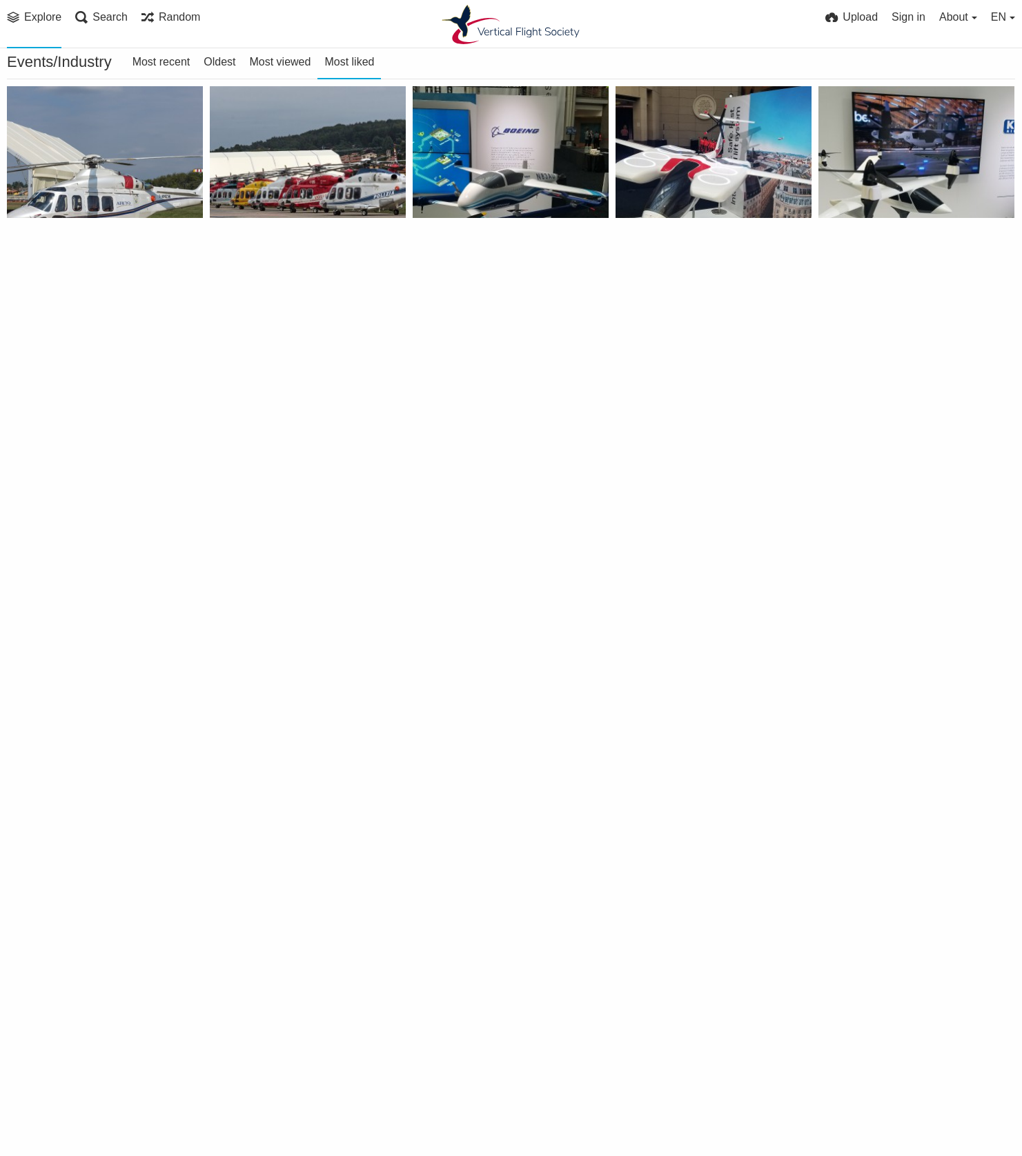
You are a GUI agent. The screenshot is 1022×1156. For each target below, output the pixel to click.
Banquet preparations (275, 1064)
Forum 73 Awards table (481, 1064)
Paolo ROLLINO (58, 271)
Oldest (219, 62)
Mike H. (41, 676)
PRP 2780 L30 (251, 253)
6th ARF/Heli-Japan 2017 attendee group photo (898, 455)
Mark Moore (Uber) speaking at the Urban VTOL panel (289, 861)
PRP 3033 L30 (48, 253)
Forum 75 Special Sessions (691, 455)
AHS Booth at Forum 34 (278, 658)
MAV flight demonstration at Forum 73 (86, 1064)
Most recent (161, 62)
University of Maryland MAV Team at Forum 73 (898, 861)
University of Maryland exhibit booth (289, 455)
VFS (642, 1082)
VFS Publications (465, 271)
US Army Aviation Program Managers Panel (695, 658)
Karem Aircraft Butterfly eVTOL (898, 253)
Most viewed (280, 62)
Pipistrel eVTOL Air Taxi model (695, 253)
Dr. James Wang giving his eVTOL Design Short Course (695, 1064)
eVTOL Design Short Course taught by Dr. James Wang (898, 1064)
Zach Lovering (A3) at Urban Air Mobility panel (492, 861)
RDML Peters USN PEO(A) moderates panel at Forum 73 (86, 861)
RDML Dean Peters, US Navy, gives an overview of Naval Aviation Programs (898, 658)
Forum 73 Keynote (670, 861)
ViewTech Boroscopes (71, 455)
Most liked (349, 62)
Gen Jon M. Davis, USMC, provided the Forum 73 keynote (492, 658)
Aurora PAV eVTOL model (487, 253)
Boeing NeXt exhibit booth (489, 455)
